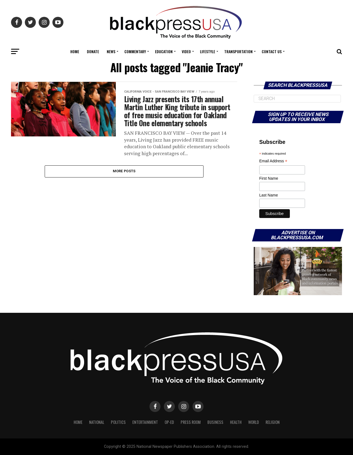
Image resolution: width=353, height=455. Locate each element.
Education (164, 51)
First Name (268, 178)
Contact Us (272, 51)
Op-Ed (169, 422)
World (253, 422)
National (96, 422)
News (111, 51)
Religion (273, 422)
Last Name (268, 195)
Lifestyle (207, 51)
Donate (93, 51)
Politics (118, 422)
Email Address (273, 161)
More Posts (124, 172)
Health (236, 422)
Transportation (238, 51)
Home (74, 51)
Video (186, 51)
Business (215, 422)
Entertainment (145, 422)
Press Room (191, 422)
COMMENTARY (135, 51)
